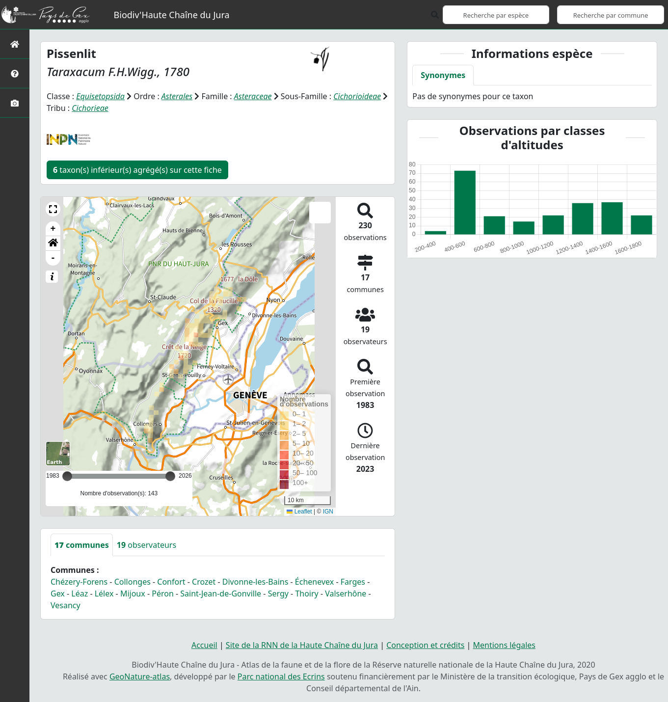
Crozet (203, 581)
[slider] (170, 476)
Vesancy (65, 605)
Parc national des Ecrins (281, 676)
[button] (53, 209)
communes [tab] (81, 545)
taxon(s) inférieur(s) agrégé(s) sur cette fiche (137, 169)
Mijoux (132, 593)
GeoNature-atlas (139, 676)
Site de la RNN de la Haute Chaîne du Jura (302, 645)
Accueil (204, 645)
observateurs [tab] (146, 545)
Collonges (132, 581)
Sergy (278, 593)
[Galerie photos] (14, 102)
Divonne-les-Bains (255, 581)
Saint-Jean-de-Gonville (220, 593)
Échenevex (314, 581)
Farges (353, 581)
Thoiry (306, 593)
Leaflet (299, 511)
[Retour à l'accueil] (14, 43)
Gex (58, 593)
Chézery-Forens (79, 581)
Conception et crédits (425, 645)
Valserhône (345, 593)
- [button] (53, 258)
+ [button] (53, 229)
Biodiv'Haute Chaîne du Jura (172, 15)
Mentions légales (504, 645)
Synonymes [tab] (443, 75)
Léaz (79, 593)
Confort (171, 581)
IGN (328, 511)
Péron (163, 593)
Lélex (104, 593)
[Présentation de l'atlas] (14, 73)
